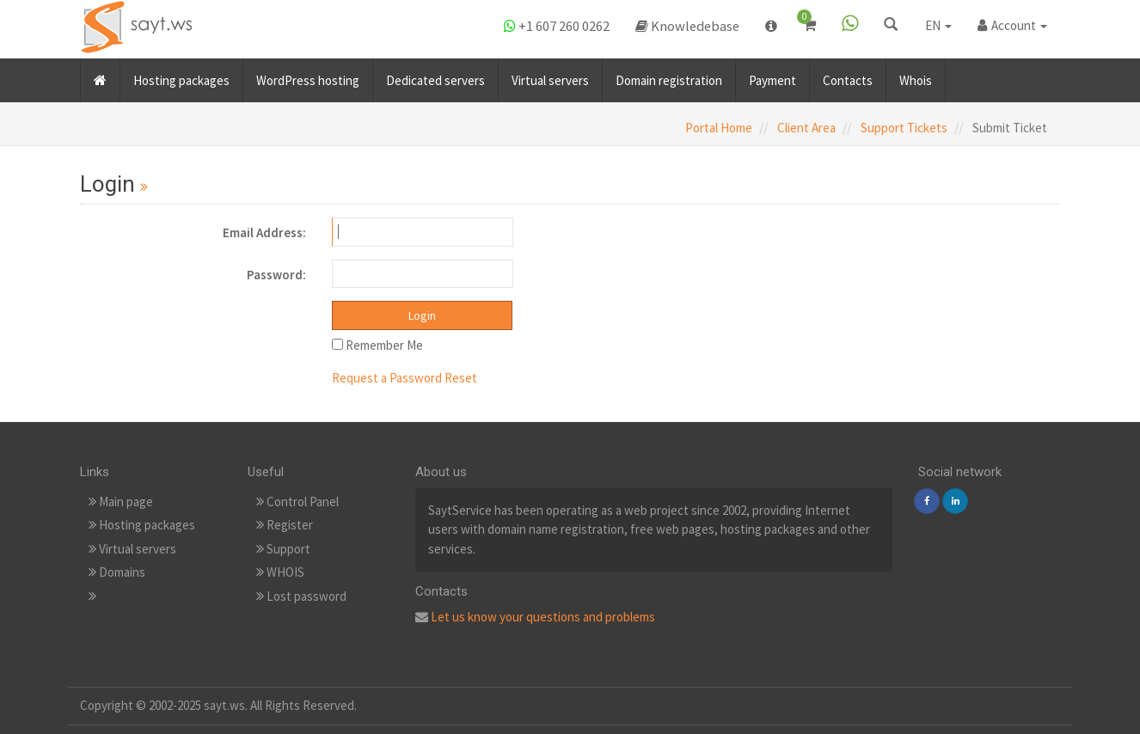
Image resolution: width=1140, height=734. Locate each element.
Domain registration (669, 76)
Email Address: (264, 232)
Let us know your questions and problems (543, 617)
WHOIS (280, 572)
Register (284, 525)
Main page (121, 501)
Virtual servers (550, 76)
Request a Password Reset (404, 378)
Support (283, 549)
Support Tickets (904, 127)
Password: (276, 274)
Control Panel (297, 501)
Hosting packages (181, 76)
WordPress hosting (307, 76)
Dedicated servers (435, 76)
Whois (915, 76)
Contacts (848, 76)
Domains (117, 572)
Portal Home (718, 127)
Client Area (806, 127)
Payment (772, 76)
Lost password (301, 596)
